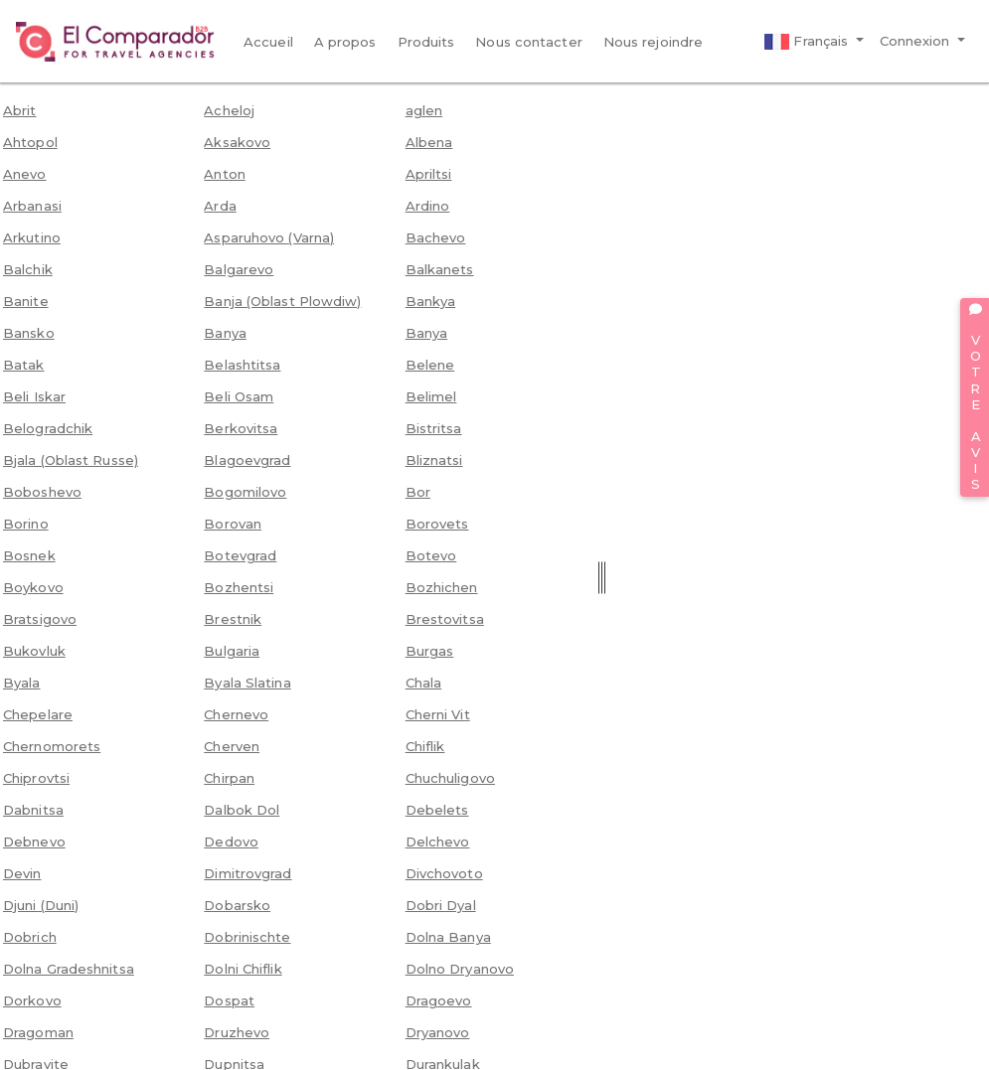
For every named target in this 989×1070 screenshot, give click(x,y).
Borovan (232, 524)
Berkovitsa (240, 428)
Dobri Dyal (441, 905)
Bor (418, 492)
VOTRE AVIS (975, 397)
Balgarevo (238, 269)
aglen (424, 110)
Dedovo (231, 841)
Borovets (437, 524)
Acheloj (229, 110)
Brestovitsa (445, 619)
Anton (225, 174)
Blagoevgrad (247, 460)
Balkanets (440, 269)
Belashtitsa (242, 365)
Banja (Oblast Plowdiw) (282, 301)
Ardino (428, 206)
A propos (345, 42)
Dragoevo (439, 1000)
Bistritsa (434, 428)
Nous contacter (528, 42)
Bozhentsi (238, 587)
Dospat (229, 1000)
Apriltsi (429, 174)
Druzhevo (236, 1032)
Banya (225, 333)
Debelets (437, 810)
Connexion (917, 41)
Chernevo (236, 714)
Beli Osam (238, 396)
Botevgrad (240, 555)
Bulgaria (231, 651)
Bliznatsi (434, 460)
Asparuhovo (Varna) (269, 237)
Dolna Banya (448, 937)
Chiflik (425, 746)
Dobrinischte (247, 937)
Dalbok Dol (241, 810)
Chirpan (229, 778)
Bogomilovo (245, 492)
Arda (220, 206)
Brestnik (232, 619)
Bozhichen (442, 587)
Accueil (268, 42)
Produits (426, 42)
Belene (430, 365)
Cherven (231, 746)
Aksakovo (237, 142)
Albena (429, 142)
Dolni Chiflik (242, 969)
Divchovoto (444, 873)
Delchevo (438, 841)
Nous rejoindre (653, 42)
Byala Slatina (247, 682)
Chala (424, 682)
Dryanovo (438, 1032)
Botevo (431, 555)
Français (808, 42)
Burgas (430, 651)
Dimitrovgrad (247, 873)
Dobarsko (237, 905)
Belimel (431, 396)
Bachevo (436, 237)
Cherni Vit (438, 714)
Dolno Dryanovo (460, 969)
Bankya (431, 301)
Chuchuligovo (450, 778)
